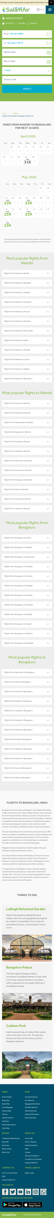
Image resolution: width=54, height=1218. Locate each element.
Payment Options (31, 1107)
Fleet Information (31, 1145)
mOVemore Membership (11, 1138)
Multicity (32, 23)
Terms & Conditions (32, 1156)
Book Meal (5, 1104)
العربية (40, 9)
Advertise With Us (8, 1180)
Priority (4, 1114)
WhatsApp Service (9, 1125)
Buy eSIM (5, 1142)
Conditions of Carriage (33, 1159)
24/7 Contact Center (9, 1173)
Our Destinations (31, 1097)
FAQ (3, 1177)
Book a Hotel (6, 1149)
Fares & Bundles (30, 1118)
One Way (20, 23)
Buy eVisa (5, 1145)
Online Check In (7, 1118)
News (27, 1149)
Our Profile (29, 1138)
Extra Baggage (7, 1107)
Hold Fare (5, 1121)
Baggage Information (32, 1104)
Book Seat (5, 1100)
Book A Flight (7, 1097)
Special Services (31, 1111)
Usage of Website (31, 1163)
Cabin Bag (5, 1128)
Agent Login (29, 1173)
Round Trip (8, 23)
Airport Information (32, 1114)
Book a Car (6, 1152)
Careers (27, 1152)
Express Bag (6, 1111)
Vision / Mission (31, 1142)
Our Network (29, 1100)
